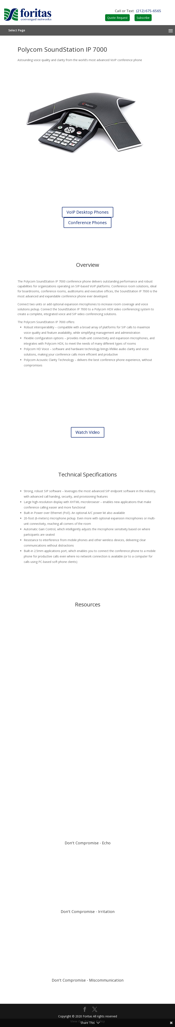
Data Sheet (87, 709)
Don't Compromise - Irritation (88, 911)
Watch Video (88, 432)
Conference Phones (87, 222)
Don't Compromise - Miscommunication (87, 980)
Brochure (87, 657)
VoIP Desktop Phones (88, 212)
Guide (87, 761)
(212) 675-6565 (148, 10)
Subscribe (143, 18)
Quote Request (117, 18)
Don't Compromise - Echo (88, 842)
